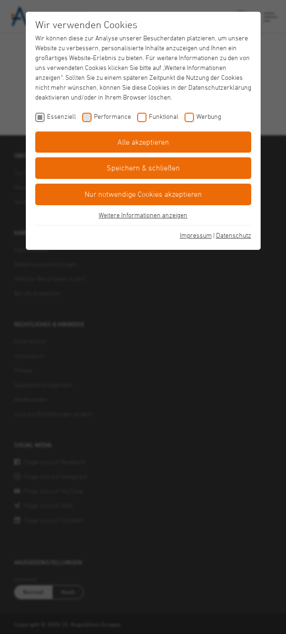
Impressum (196, 235)
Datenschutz (233, 235)
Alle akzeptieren (143, 142)
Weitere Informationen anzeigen (143, 215)
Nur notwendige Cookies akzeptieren (143, 194)
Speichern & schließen (143, 167)
